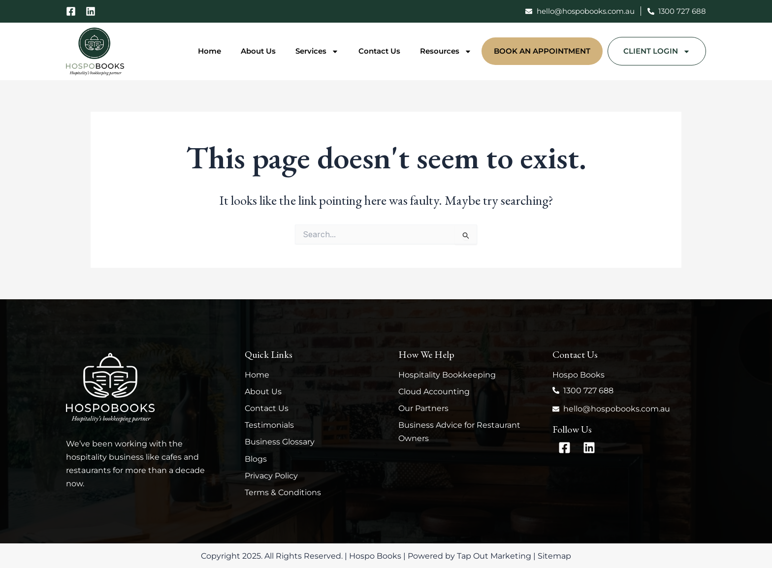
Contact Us (379, 51)
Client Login (656, 51)
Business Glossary (280, 441)
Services (317, 51)
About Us (258, 51)
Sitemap (554, 556)
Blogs (256, 459)
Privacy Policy (271, 475)
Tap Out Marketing (494, 556)
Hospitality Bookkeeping (447, 374)
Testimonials (269, 425)
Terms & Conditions (283, 492)
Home (209, 51)
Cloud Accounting (434, 391)
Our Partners (423, 408)
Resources (446, 51)
